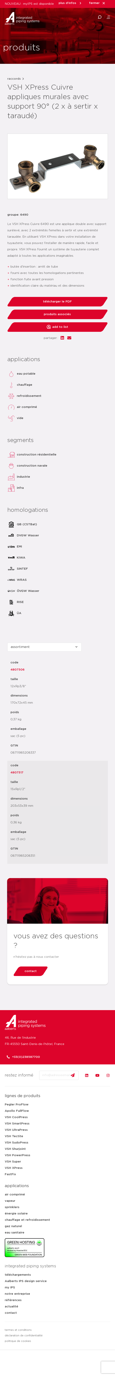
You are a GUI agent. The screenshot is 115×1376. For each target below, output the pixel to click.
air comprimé (15, 1194)
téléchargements (18, 1274)
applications (17, 1186)
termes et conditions (18, 1330)
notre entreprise (17, 1293)
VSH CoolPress (16, 1117)
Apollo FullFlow (17, 1110)
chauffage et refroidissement (27, 1219)
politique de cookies (18, 1341)
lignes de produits (22, 1096)
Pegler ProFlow (17, 1104)
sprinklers (12, 1207)
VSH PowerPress (17, 1155)
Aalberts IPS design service (26, 1281)
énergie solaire (16, 1213)
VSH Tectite (14, 1136)
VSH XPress (14, 1167)
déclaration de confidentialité (24, 1335)
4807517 (16, 772)
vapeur (10, 1200)
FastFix (10, 1174)
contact (11, 1312)
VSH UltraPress (16, 1129)
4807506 (17, 669)
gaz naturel (13, 1226)
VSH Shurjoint (15, 1148)
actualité (11, 1306)
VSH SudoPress (16, 1142)
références (13, 1300)
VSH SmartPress (17, 1123)
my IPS (10, 1287)
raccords (14, 78)
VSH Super (13, 1161)
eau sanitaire (14, 1232)
